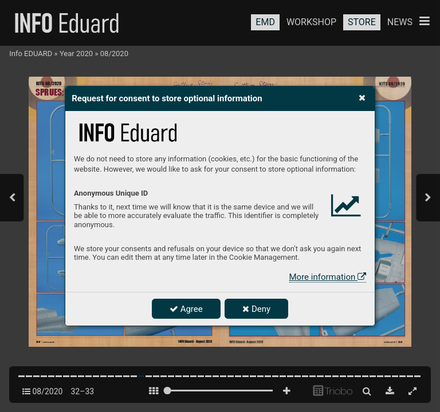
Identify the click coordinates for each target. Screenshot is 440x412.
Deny (256, 309)
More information (327, 277)
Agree (186, 309)
